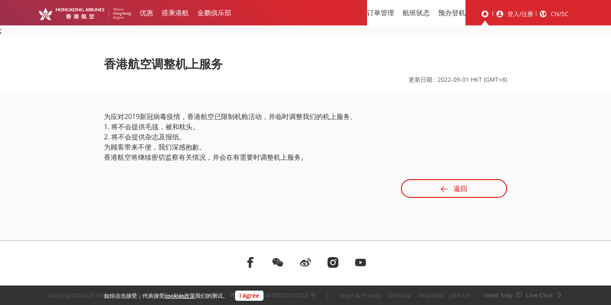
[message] (485, 14)
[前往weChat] (277, 262)
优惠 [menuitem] (146, 12)
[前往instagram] (333, 262)
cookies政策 (180, 295)
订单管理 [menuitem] (380, 12)
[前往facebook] (250, 262)
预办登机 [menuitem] (451, 12)
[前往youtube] (360, 262)
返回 (454, 188)
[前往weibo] (305, 262)
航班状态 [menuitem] (416, 12)
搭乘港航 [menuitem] (175, 12)
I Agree (249, 295)
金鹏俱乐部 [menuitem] (214, 12)
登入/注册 (520, 14)
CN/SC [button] (560, 14)
